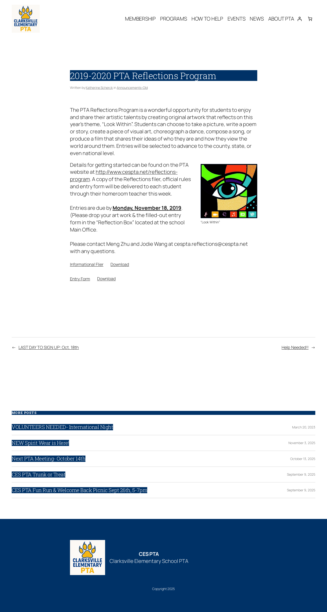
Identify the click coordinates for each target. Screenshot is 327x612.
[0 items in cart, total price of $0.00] (310, 19)
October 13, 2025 (302, 458)
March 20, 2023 (303, 427)
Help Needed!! (295, 347)
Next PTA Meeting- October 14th (48, 459)
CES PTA (149, 554)
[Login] (299, 19)
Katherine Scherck (99, 87)
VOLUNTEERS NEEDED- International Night (62, 427)
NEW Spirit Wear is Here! (40, 443)
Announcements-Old (132, 87)
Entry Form (80, 278)
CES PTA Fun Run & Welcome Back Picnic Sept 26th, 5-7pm (79, 490)
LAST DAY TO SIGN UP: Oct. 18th (48, 347)
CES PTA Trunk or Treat (38, 474)
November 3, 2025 (301, 443)
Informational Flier (86, 264)
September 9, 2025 (301, 474)
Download (119, 264)
